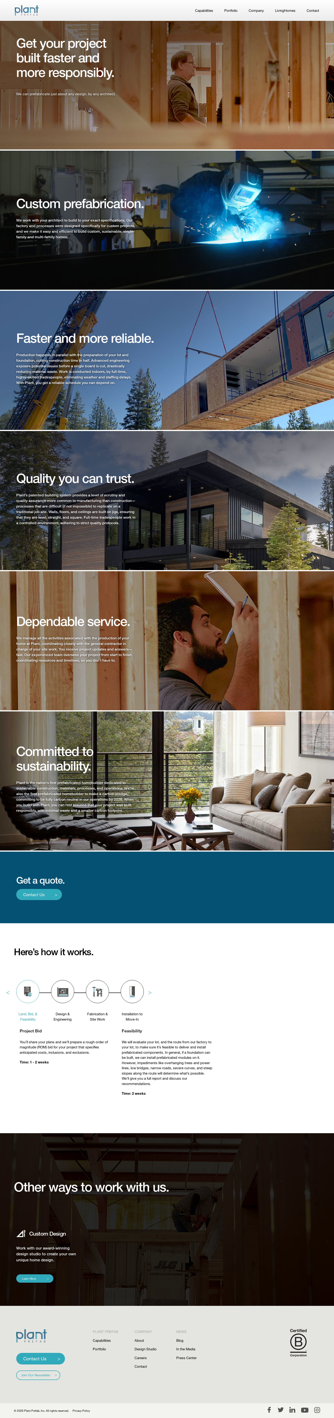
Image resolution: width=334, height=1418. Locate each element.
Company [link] (256, 10)
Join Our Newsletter (35, 1375)
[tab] (27, 993)
